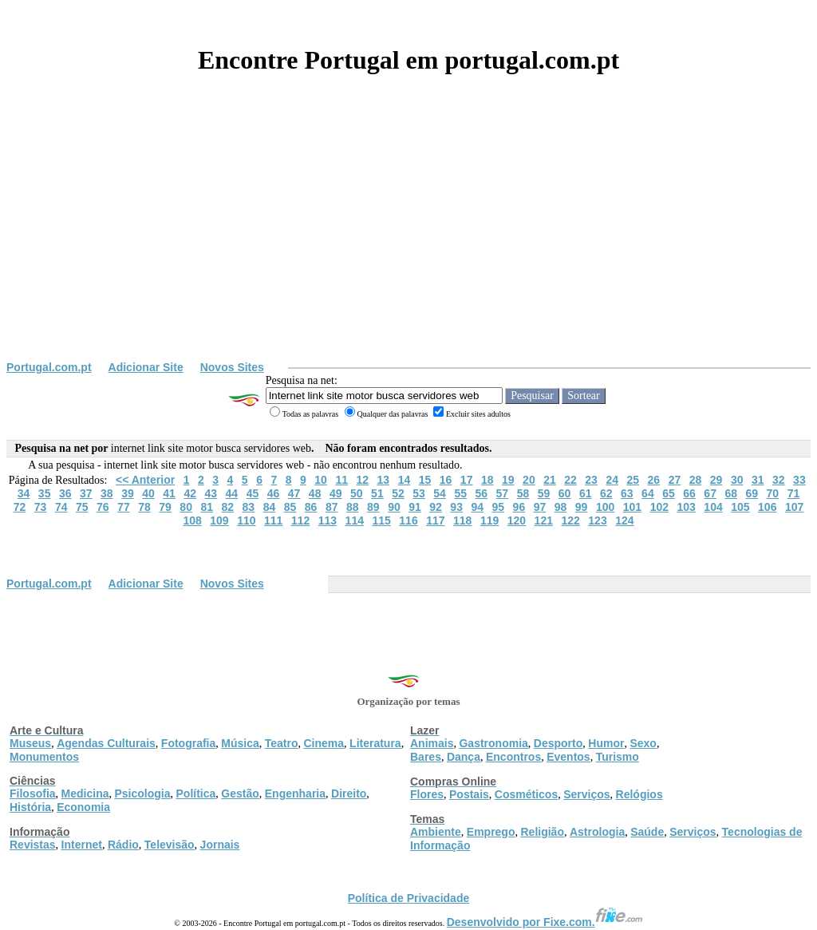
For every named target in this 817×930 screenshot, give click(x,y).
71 (793, 493)
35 (44, 493)
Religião (541, 831)
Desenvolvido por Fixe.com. (545, 922)
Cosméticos (526, 794)
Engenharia (295, 793)
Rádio (123, 844)
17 (466, 479)
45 (253, 493)
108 (192, 520)
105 (740, 507)
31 (758, 479)
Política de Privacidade (409, 898)
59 (544, 493)
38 (107, 493)
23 (591, 479)
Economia (83, 807)
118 (462, 520)
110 (246, 520)
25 (632, 479)
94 (477, 507)
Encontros (513, 756)
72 (20, 507)
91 (414, 507)
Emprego (491, 831)
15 (425, 479)
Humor (606, 743)
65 (668, 493)
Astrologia (597, 831)
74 (61, 507)
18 (487, 479)
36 (65, 493)
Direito (348, 793)
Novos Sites (232, 367)
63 (627, 493)
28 (695, 479)
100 (605, 507)
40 (148, 493)
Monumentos (44, 756)
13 (383, 479)
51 (377, 493)
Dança (463, 756)
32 (778, 479)
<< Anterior (145, 479)
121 (544, 520)
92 (435, 507)
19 (508, 479)
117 (435, 520)
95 (498, 507)
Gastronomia (493, 743)
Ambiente (435, 831)
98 (561, 507)
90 (394, 507)
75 (82, 507)
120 (516, 520)
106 (767, 507)
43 (210, 493)
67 (710, 493)
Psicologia (142, 793)
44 (232, 493)
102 (659, 507)
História (30, 807)
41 (169, 493)
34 (24, 493)
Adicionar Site (146, 367)
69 (752, 493)
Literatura (375, 743)
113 (327, 520)
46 (273, 493)
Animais (431, 743)
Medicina (85, 793)
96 (519, 507)
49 (336, 493)
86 (311, 507)
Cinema (324, 743)
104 (713, 507)
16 (446, 479)
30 (737, 479)
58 (523, 493)
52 (398, 493)
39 (127, 493)
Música (240, 743)
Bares (425, 756)
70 (773, 493)
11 (341, 479)
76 (103, 507)
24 (612, 479)
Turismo (617, 756)
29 (716, 479)
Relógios (639, 794)
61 (585, 493)
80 (186, 507)
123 (597, 520)
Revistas (33, 844)
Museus (30, 743)
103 (686, 507)
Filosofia (33, 793)
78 (144, 507)
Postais (469, 794)
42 (190, 493)
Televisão (169, 844)
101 (632, 507)
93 (456, 507)
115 (381, 520)
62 (606, 493)
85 (290, 507)
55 (460, 493)
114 (354, 520)
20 (529, 479)
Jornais (220, 844)
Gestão (240, 793)
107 (794, 507)
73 (40, 507)
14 (404, 479)
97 (540, 507)
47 (294, 493)
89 (373, 507)
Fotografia (188, 743)
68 (730, 493)
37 (86, 493)
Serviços (586, 794)
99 (581, 507)
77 (123, 507)
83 (249, 507)
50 (356, 493)
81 (206, 507)
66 (689, 493)
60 (564, 493)
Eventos (568, 756)
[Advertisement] (408, 241)
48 (315, 493)
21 (549, 479)
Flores (427, 794)
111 (273, 520)
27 (675, 479)
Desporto (558, 743)
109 (219, 520)
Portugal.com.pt (49, 367)
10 (320, 479)
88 (352, 507)
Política (196, 793)
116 (408, 520)
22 (570, 479)
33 (799, 479)
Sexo (643, 743)
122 (570, 520)
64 (647, 493)
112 (300, 520)
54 (439, 493)
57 (502, 493)
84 (269, 507)
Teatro (281, 743)
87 (332, 507)
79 (165, 507)
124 (624, 520)
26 (654, 479)
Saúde (647, 831)
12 (362, 479)
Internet (81, 844)
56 (481, 493)
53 (418, 493)
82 (228, 507)
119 (489, 520)
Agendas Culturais (106, 743)
